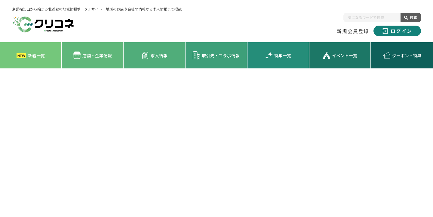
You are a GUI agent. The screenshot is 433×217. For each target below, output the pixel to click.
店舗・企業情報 (92, 55)
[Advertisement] (216, 113)
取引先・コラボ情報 (216, 55)
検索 (413, 17)
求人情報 (154, 55)
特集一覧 (278, 55)
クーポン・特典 (402, 55)
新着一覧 (31, 55)
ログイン (397, 30)
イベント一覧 (340, 55)
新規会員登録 (353, 31)
